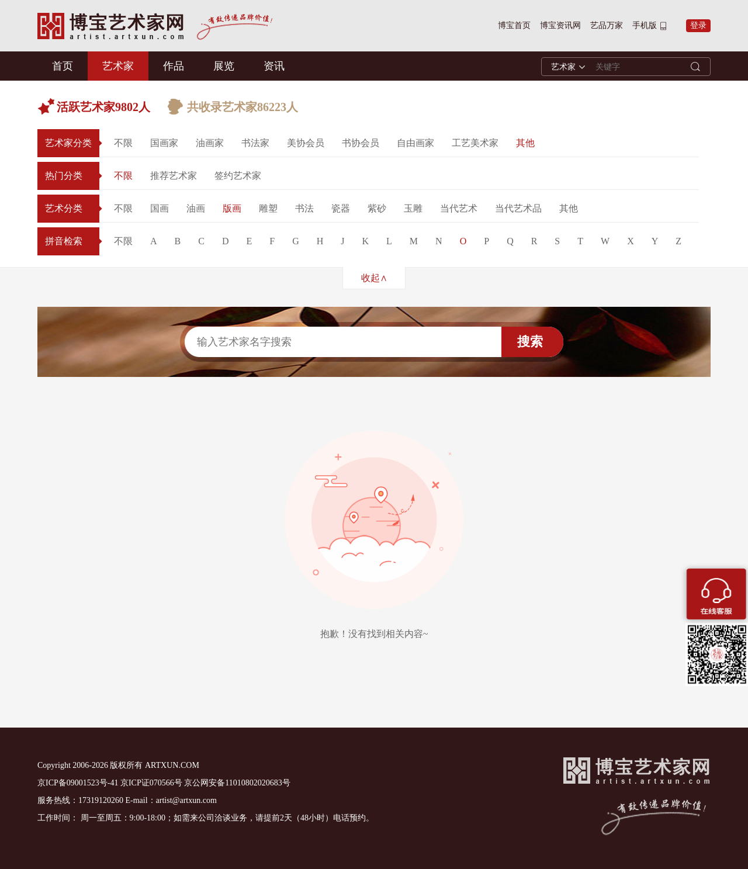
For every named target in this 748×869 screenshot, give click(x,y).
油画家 (210, 143)
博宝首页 (514, 25)
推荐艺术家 (173, 176)
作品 (173, 66)
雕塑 (268, 208)
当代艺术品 (518, 208)
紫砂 (377, 208)
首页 (62, 66)
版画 (232, 208)
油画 (195, 208)
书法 (304, 208)
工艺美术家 (475, 143)
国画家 (164, 143)
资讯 (274, 66)
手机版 (644, 25)
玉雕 (413, 208)
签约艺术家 (237, 176)
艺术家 (118, 66)
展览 (223, 66)
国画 (159, 208)
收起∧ (374, 278)
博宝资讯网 (560, 25)
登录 (698, 25)
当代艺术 (458, 208)
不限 (123, 143)
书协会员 (360, 143)
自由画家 (415, 143)
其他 (525, 143)
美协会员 (305, 143)
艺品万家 (606, 25)
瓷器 (340, 208)
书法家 (255, 143)
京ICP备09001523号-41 (77, 782)
